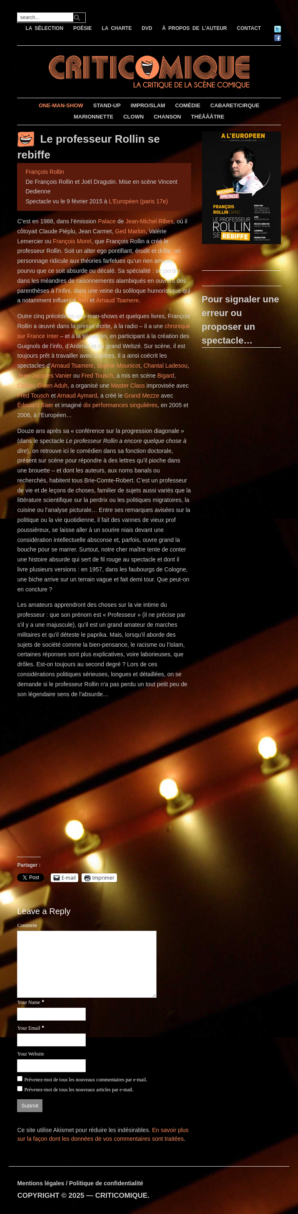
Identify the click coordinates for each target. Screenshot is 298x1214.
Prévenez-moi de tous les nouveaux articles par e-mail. (79, 1090)
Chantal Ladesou (166, 365)
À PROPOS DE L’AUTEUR (194, 28)
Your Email (28, 1028)
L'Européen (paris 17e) (138, 201)
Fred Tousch (97, 375)
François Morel (72, 241)
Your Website (30, 1054)
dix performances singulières (120, 405)
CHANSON (167, 117)
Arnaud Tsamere (117, 300)
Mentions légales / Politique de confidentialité (80, 1183)
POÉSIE (82, 28)
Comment (27, 925)
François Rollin (44, 171)
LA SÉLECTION (44, 28)
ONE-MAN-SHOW (61, 105)
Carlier (25, 385)
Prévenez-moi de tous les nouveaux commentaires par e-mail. (85, 1080)
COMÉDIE (188, 105)
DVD (147, 28)
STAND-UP (107, 105)
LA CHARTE (117, 28)
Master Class (128, 385)
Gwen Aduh (52, 385)
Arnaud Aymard (77, 395)
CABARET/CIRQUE (234, 105)
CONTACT (249, 28)
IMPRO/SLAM (148, 105)
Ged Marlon (130, 231)
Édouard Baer (35, 405)
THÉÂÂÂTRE (207, 117)
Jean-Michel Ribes (149, 221)
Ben (83, 300)
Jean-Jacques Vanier (44, 375)
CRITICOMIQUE (121, 1195)
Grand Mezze (141, 395)
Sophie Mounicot (118, 365)
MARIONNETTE (93, 117)
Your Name (28, 1002)
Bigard (165, 375)
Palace (107, 221)
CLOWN (133, 117)
